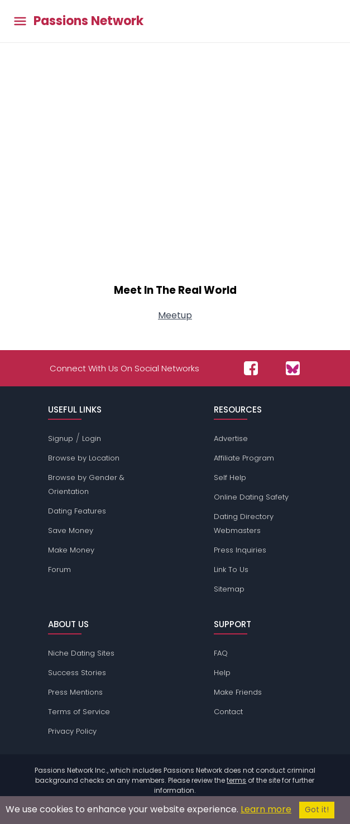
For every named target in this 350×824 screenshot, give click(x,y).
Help (222, 672)
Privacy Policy (72, 731)
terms (236, 780)
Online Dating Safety (251, 497)
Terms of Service (79, 711)
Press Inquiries (240, 550)
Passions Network (88, 21)
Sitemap (229, 589)
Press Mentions (75, 692)
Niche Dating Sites (81, 653)
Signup (60, 438)
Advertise (231, 438)
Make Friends (238, 692)
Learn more (266, 809)
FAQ (221, 653)
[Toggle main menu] (20, 21)
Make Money (71, 550)
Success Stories (77, 672)
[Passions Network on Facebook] (251, 368)
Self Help (230, 477)
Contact (228, 711)
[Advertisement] (175, 179)
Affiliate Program (244, 458)
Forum (59, 569)
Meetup (175, 315)
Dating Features (77, 511)
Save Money (70, 530)
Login (91, 438)
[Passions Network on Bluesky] (293, 368)
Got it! (317, 809)
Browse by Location (83, 458)
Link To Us (231, 569)
